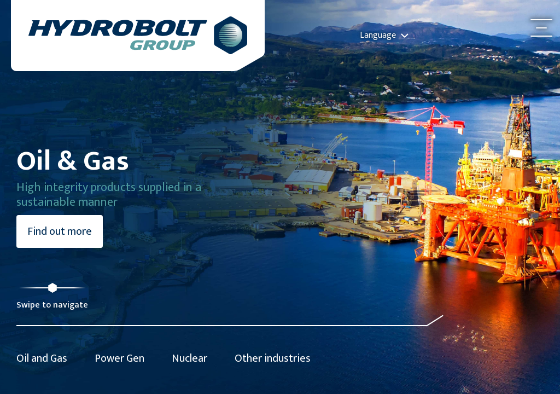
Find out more (59, 231)
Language (384, 35)
